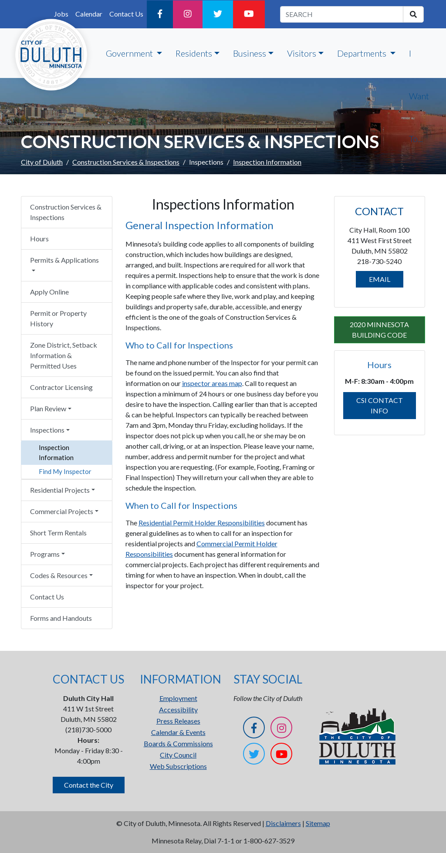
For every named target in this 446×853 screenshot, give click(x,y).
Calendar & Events (178, 732)
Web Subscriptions (178, 766)
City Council (178, 755)
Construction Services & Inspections (125, 162)
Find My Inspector (65, 471)
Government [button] (130, 53)
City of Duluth (42, 162)
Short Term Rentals (58, 532)
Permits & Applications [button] (64, 260)
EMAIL (379, 279)
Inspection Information (56, 452)
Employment (178, 698)
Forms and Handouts (61, 618)
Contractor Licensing (61, 387)
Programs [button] (45, 554)
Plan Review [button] (48, 408)
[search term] (341, 14)
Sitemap (318, 823)
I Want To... (419, 96)
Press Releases (178, 721)
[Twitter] (218, 14)
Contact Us (126, 14)
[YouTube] (249, 14)
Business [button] (249, 53)
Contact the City (88, 785)
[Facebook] (160, 14)
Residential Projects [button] (60, 490)
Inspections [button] (47, 430)
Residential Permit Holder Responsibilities (202, 522)
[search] (413, 14)
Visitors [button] (301, 53)
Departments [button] (362, 53)
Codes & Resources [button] (59, 575)
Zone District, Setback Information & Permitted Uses (63, 355)
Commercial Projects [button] (61, 511)
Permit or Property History (58, 318)
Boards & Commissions (178, 743)
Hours (39, 238)
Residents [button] (194, 53)
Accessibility (178, 709)
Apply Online (49, 292)
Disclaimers (283, 823)
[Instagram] (188, 14)
